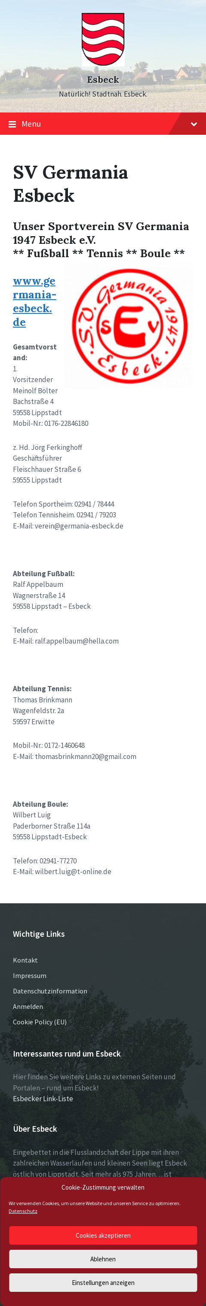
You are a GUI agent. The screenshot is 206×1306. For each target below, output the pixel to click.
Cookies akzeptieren (103, 1235)
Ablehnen (103, 1259)
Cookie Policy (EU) (40, 1021)
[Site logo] (103, 64)
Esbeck (103, 79)
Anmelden (28, 1006)
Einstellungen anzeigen (103, 1283)
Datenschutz (23, 1211)
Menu (103, 124)
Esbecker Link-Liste (43, 1098)
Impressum (29, 975)
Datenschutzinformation (50, 991)
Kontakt (25, 960)
